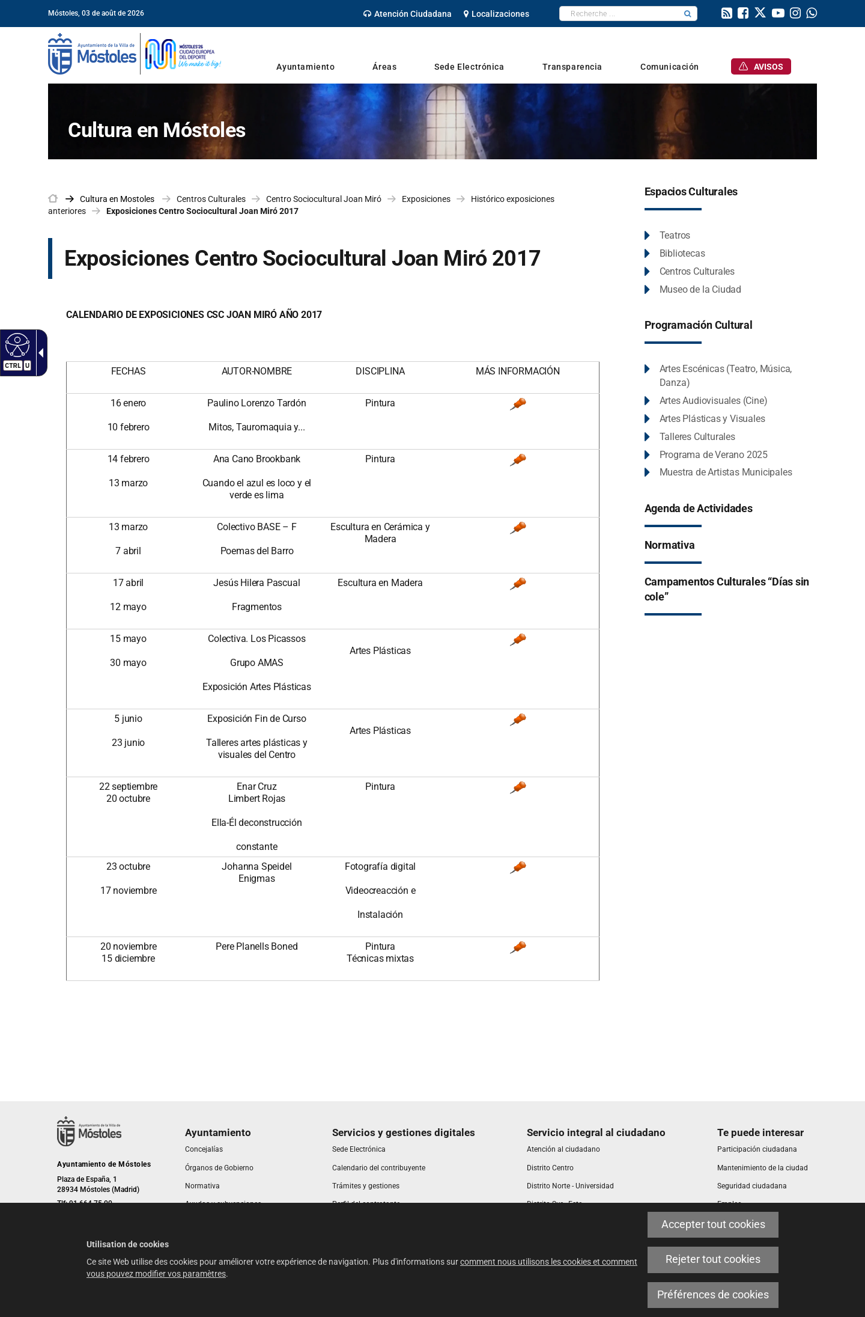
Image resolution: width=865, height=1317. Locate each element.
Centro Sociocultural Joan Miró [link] (323, 199)
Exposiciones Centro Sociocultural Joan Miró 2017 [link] (202, 211)
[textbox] (619, 13)
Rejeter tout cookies (713, 1259)
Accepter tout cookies (713, 1224)
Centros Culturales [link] (211, 199)
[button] (687, 13)
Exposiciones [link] (426, 199)
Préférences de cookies (713, 1295)
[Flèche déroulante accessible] (38, 353)
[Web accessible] (16, 344)
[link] (407, 14)
